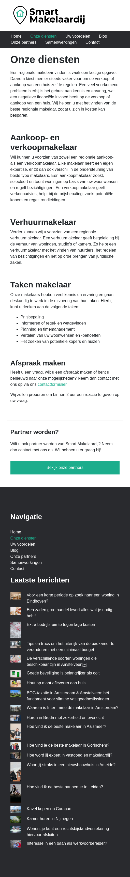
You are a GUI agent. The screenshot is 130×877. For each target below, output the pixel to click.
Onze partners (23, 42)
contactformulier (52, 384)
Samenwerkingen (61, 42)
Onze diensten (43, 36)
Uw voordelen (77, 36)
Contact (92, 42)
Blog (103, 36)
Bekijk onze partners (65, 467)
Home (16, 36)
